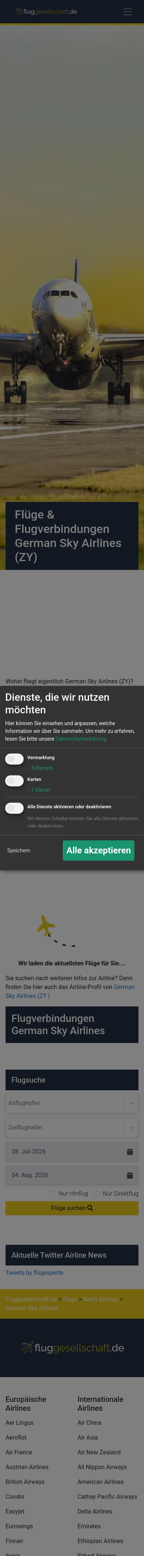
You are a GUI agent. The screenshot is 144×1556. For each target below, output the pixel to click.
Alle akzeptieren (98, 850)
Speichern (18, 850)
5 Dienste (40, 768)
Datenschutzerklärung (80, 739)
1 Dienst (38, 789)
